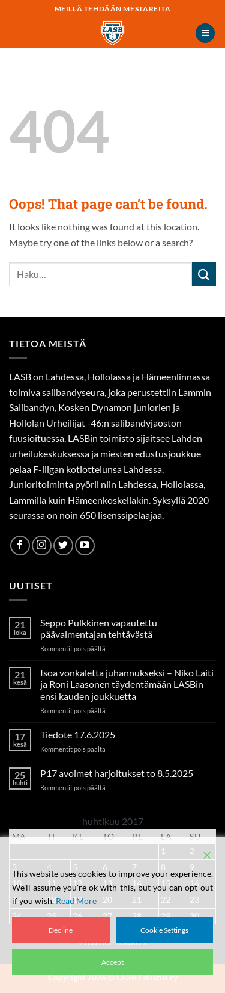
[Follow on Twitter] (63, 545)
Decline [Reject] (61, 930)
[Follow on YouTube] (85, 545)
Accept (112, 962)
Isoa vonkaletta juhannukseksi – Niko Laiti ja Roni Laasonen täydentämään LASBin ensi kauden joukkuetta (127, 684)
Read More (76, 901)
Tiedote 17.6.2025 (77, 734)
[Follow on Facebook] (20, 545)
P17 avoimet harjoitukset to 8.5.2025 (116, 773)
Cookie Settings (164, 930)
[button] (205, 33)
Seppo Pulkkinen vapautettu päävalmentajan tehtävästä (98, 628)
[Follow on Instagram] (42, 545)
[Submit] (204, 274)
